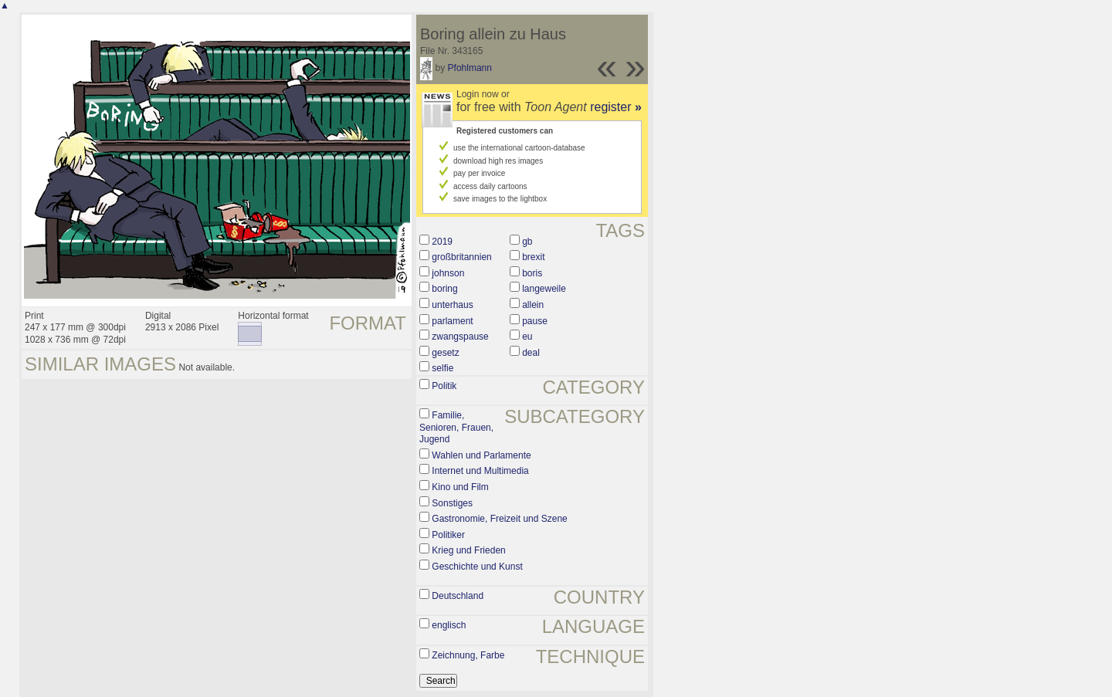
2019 (442, 241)
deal (531, 352)
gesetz (445, 352)
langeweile (544, 288)
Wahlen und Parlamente (481, 455)
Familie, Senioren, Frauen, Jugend (456, 427)
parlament (452, 321)
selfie (442, 368)
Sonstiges (452, 503)
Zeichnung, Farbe (468, 655)
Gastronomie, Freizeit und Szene (499, 518)
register (616, 106)
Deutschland (457, 595)
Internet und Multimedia (480, 470)
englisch (449, 625)
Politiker (448, 535)
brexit (533, 257)
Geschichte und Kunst (477, 566)
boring (444, 288)
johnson (448, 273)
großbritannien (461, 257)
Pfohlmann (470, 68)
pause (535, 321)
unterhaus (452, 304)
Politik (444, 386)
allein (533, 304)
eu (527, 336)
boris (532, 273)
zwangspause (460, 336)
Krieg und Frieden (468, 550)
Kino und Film (460, 487)
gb (527, 241)
